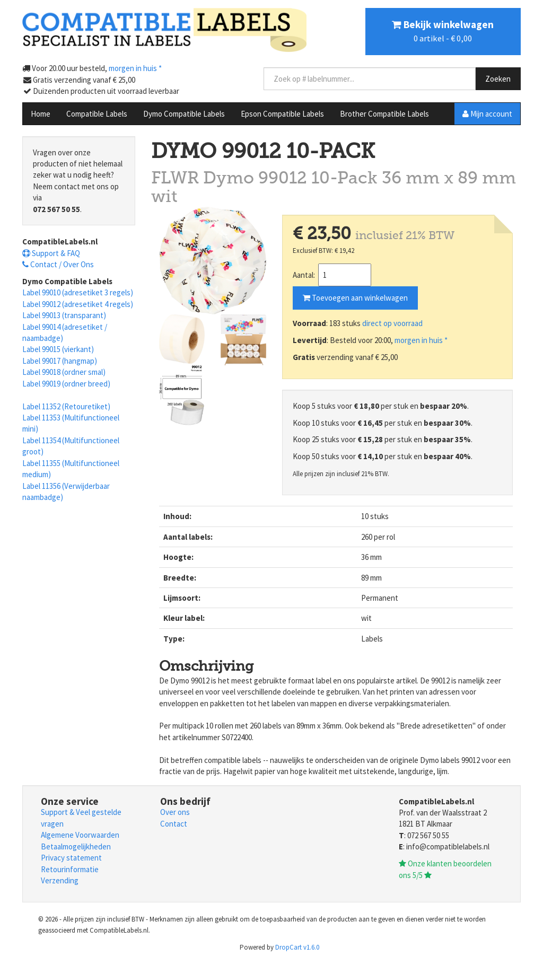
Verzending (59, 880)
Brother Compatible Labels (384, 114)
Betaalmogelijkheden (76, 846)
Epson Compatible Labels (282, 114)
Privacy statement (71, 858)
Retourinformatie (70, 869)
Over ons (175, 812)
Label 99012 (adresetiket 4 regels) (77, 304)
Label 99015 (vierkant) (58, 349)
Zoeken (498, 79)
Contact (173, 824)
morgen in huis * (421, 340)
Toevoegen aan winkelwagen (355, 298)
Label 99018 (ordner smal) (64, 372)
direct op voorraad (392, 323)
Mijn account (487, 114)
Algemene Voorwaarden (80, 835)
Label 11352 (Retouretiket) (66, 406)
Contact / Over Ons (58, 264)
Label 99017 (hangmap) (59, 361)
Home (40, 114)
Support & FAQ (51, 253)
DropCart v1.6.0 (297, 947)
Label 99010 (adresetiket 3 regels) (77, 292)
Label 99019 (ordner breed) (66, 384)
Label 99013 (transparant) (64, 315)
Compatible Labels (96, 114)
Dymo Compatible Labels (184, 114)
